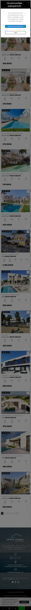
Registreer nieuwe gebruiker (15, 26)
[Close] (28, 2)
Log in (15, 32)
